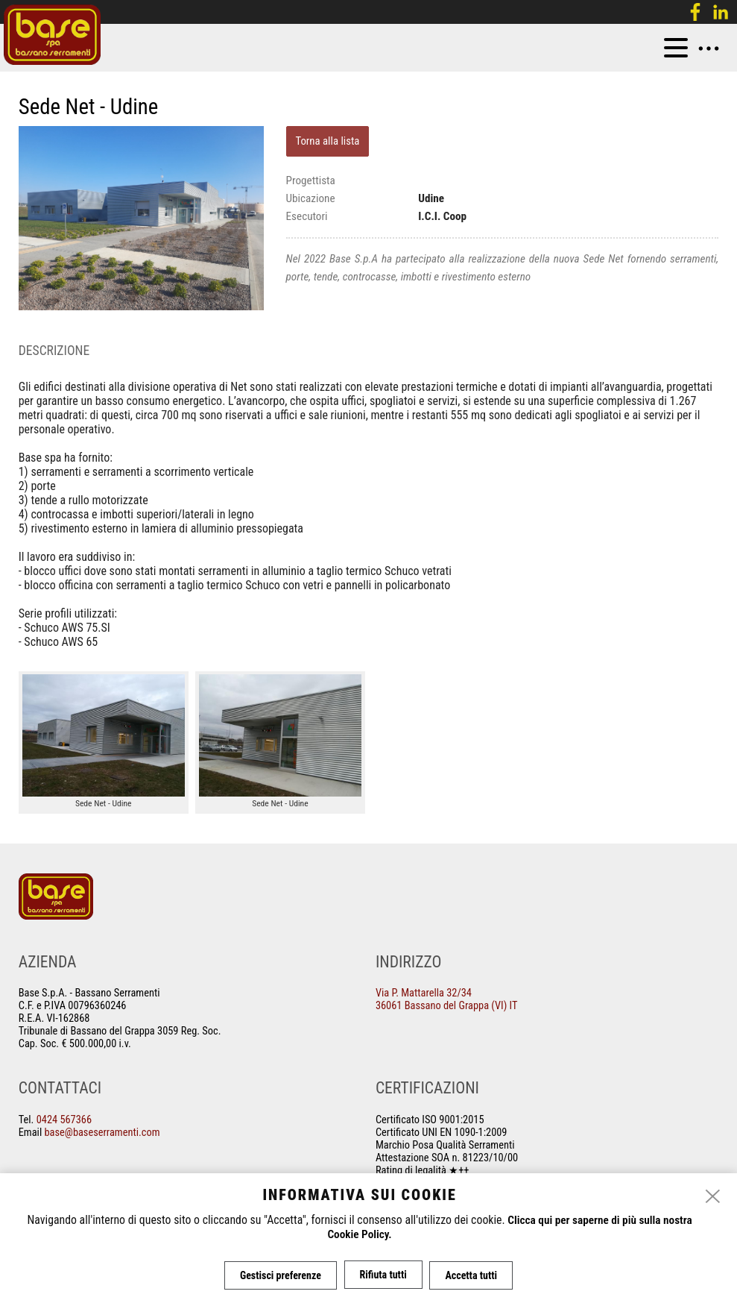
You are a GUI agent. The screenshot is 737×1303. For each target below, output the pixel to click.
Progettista (310, 180)
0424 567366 (64, 1120)
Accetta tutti (473, 1275)
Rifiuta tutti (383, 1275)
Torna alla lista (327, 141)
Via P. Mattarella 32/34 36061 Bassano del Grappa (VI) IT (447, 999)
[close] (713, 1198)
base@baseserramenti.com (102, 1132)
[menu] (676, 48)
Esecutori (307, 216)
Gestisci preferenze (279, 1275)
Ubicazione (310, 198)
